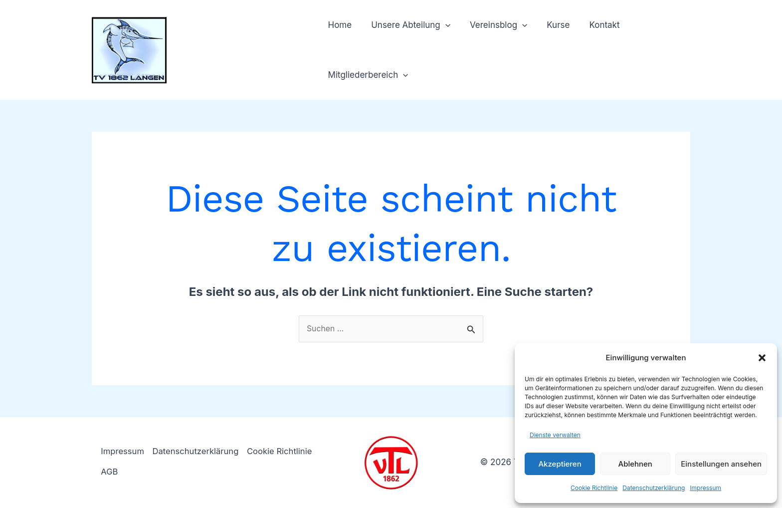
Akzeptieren (559, 464)
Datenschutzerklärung (653, 488)
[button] (762, 358)
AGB (110, 472)
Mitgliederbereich (367, 75)
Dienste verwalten (555, 435)
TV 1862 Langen (241, 44)
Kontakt (593, 25)
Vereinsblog (492, 25)
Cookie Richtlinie (594, 488)
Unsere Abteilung (407, 25)
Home (339, 25)
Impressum (705, 488)
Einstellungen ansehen (721, 464)
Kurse (549, 25)
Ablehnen (635, 464)
